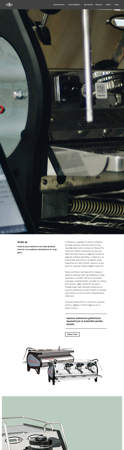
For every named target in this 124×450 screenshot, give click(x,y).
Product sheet (72, 334)
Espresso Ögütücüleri (74, 4)
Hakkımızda (98, 4)
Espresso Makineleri (59, 4)
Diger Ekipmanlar (88, 4)
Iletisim (117, 4)
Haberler (108, 4)
